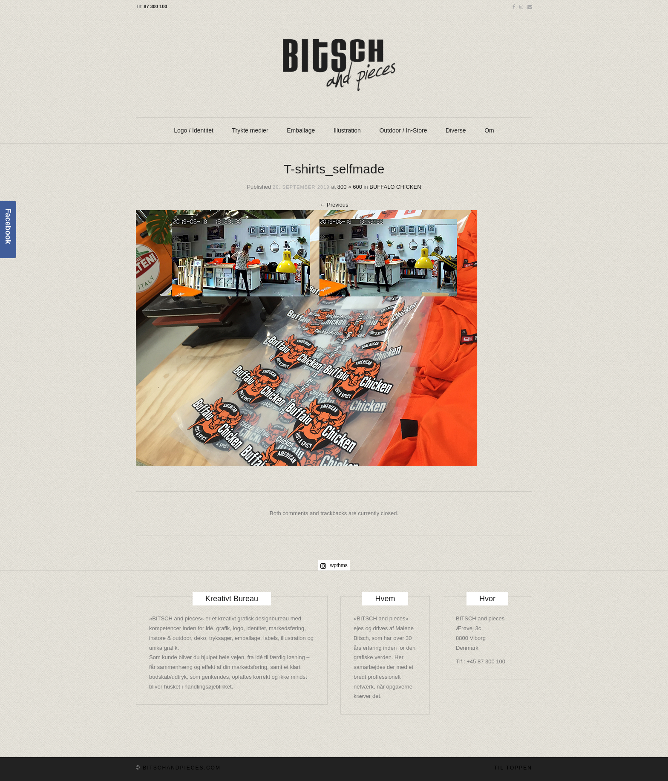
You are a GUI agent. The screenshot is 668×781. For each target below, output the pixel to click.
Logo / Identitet (193, 130)
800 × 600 (349, 187)
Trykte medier (250, 130)
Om (489, 130)
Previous (334, 205)
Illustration (347, 130)
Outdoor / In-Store (403, 130)
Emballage (301, 130)
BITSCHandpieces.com (182, 768)
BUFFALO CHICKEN (395, 187)
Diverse (456, 130)
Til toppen (513, 768)
